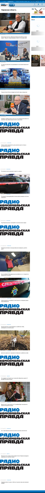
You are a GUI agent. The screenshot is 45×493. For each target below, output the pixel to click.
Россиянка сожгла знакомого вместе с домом (11, 171)
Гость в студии (3, 115)
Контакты (17, 1)
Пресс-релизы (22, 1)
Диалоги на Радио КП (4, 33)
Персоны (38, 5)
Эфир (42, 5)
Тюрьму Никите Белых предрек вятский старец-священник (14, 92)
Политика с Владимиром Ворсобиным (7, 88)
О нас (28, 1)
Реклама (25, 1)
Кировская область (8, 10)
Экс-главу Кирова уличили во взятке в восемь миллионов (14, 430)
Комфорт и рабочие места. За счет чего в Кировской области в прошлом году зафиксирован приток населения (15, 119)
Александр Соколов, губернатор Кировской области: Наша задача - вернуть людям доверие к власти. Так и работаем (14, 37)
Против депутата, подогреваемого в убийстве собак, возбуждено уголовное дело (12, 327)
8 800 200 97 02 (10, 1)
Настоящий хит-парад (38, 11)
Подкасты (34, 5)
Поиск (40, 1)
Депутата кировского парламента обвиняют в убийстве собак (14, 352)
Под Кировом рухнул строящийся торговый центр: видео (13, 222)
